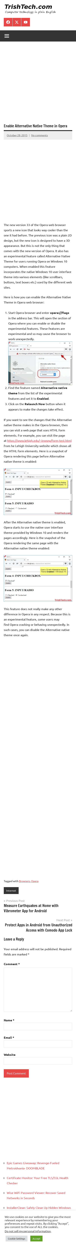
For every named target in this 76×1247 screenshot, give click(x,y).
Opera (34, 881)
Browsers (24, 881)
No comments (39, 135)
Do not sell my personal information (28, 1231)
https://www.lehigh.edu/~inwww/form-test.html (39, 440)
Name (9, 1020)
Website (9, 1055)
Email (9, 1037)
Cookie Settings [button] (16, 1238)
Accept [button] (36, 1238)
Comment (12, 964)
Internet (11, 890)
